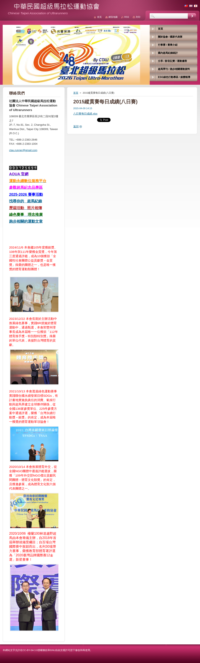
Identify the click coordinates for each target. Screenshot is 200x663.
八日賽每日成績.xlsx (85, 113)
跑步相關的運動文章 (26, 221)
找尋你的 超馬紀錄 (25, 201)
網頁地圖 (113, 17)
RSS (126, 17)
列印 (138, 17)
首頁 (75, 93)
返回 (76, 126)
